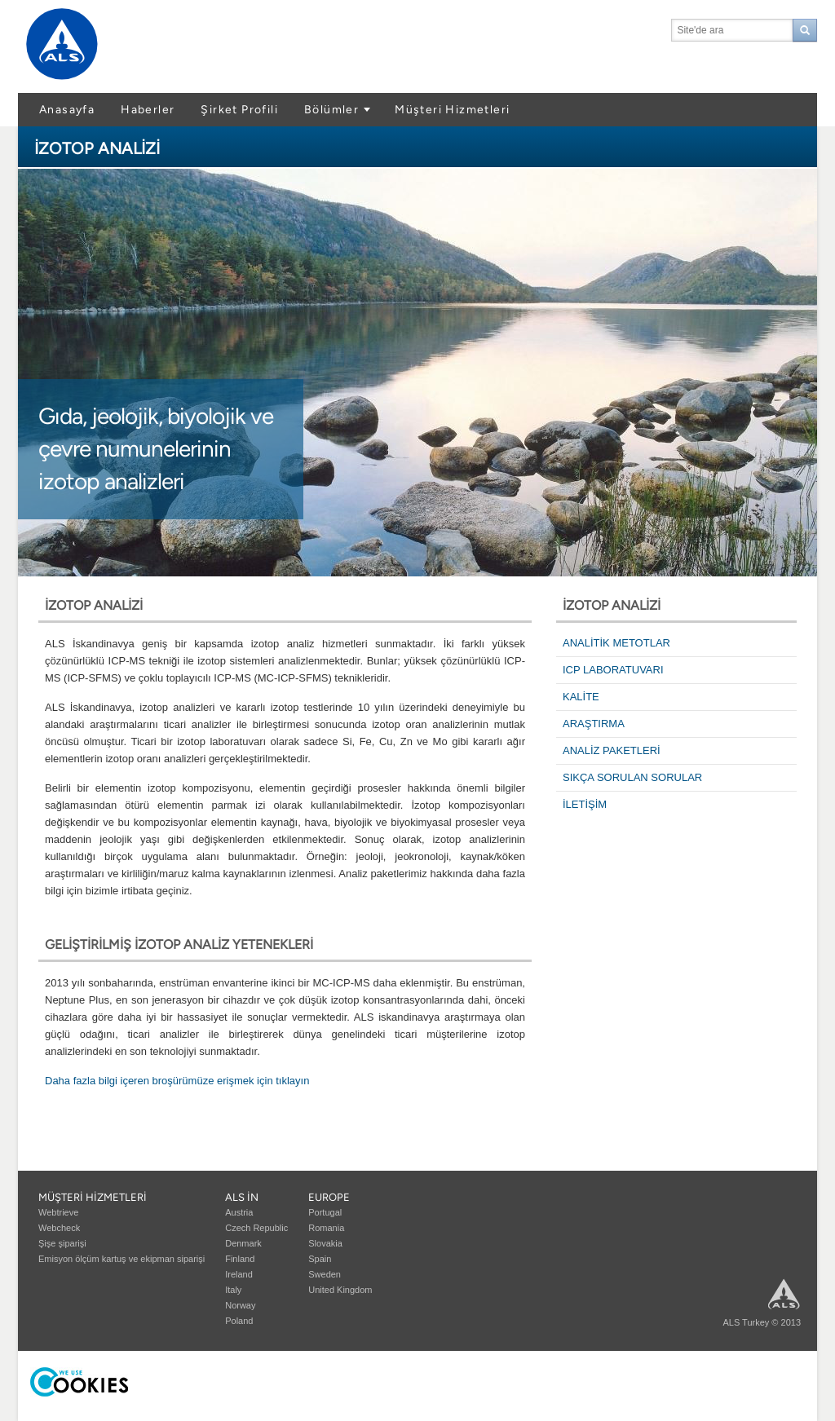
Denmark (243, 1243)
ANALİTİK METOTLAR (616, 643)
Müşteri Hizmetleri (452, 110)
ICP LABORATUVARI (613, 670)
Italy (233, 1290)
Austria (239, 1212)
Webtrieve (58, 1212)
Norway (240, 1305)
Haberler (148, 110)
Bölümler (331, 110)
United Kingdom (340, 1290)
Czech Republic (256, 1228)
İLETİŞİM (585, 804)
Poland (239, 1321)
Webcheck (59, 1228)
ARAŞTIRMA (594, 723)
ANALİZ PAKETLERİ (611, 750)
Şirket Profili (239, 110)
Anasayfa (67, 110)
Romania (326, 1228)
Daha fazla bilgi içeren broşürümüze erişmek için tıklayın (177, 1081)
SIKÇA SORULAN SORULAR (632, 777)
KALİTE (581, 697)
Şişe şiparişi (62, 1243)
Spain (319, 1259)
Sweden (324, 1274)
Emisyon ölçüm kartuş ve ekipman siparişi (121, 1259)
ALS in (241, 1197)
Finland (239, 1259)
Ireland (239, 1274)
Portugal (325, 1212)
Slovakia (325, 1243)
